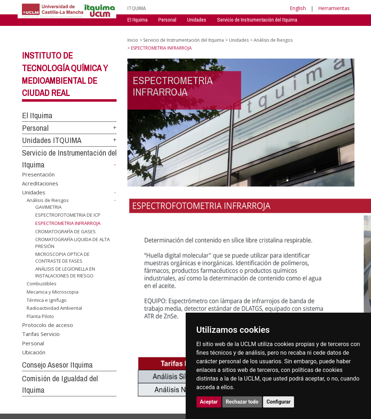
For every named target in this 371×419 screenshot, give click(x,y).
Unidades (196, 19)
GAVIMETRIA (48, 207)
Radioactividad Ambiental (54, 308)
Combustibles (41, 283)
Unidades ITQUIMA (51, 140)
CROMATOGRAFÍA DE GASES (65, 231)
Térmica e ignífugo (47, 300)
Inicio (132, 40)
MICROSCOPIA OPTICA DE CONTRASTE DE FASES (62, 257)
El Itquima (137, 19)
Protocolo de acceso (47, 324)
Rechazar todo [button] (242, 402)
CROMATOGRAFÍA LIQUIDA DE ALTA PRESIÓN (72, 242)
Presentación (38, 174)
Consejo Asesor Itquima (57, 364)
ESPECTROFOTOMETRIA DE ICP (67, 215)
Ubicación (33, 351)
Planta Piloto (40, 316)
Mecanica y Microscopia (52, 292)
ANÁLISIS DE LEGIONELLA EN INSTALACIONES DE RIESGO (65, 272)
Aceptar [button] (209, 402)
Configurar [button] (279, 402)
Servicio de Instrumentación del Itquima (257, 19)
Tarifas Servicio (41, 333)
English (298, 8)
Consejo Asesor (238, 30)
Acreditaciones (40, 183)
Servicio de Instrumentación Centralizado (169, 30)
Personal (167, 19)
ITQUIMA (136, 8)
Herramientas (334, 8)
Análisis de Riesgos (48, 200)
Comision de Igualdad (287, 30)
